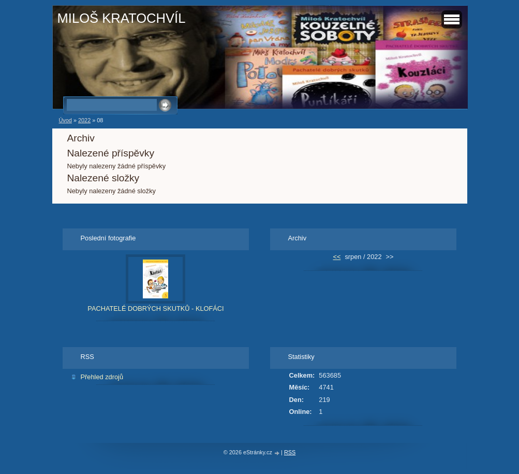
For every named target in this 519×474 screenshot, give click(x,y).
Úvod (65, 120)
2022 (84, 120)
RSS (289, 452)
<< (336, 257)
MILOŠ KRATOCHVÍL (121, 18)
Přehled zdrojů (102, 377)
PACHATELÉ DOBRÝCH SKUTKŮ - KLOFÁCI (155, 308)
